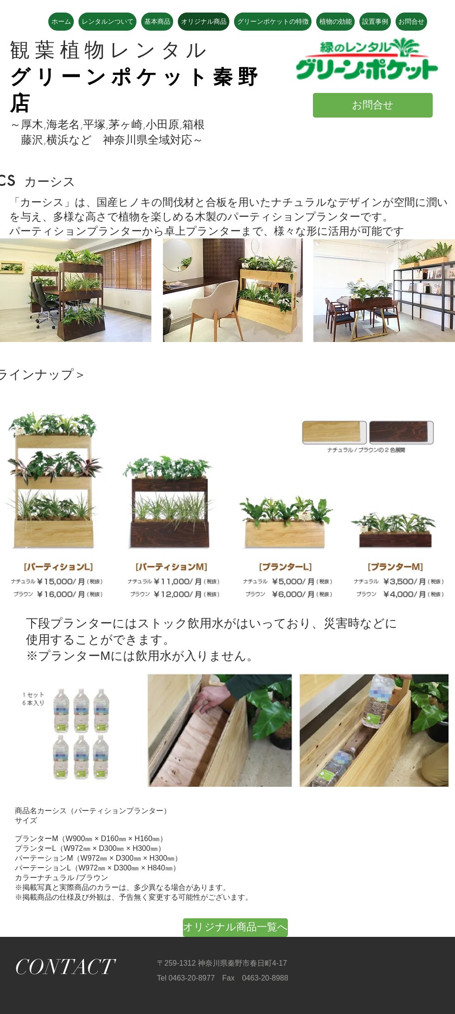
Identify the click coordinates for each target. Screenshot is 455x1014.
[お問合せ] (373, 105)
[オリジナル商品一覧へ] (235, 927)
